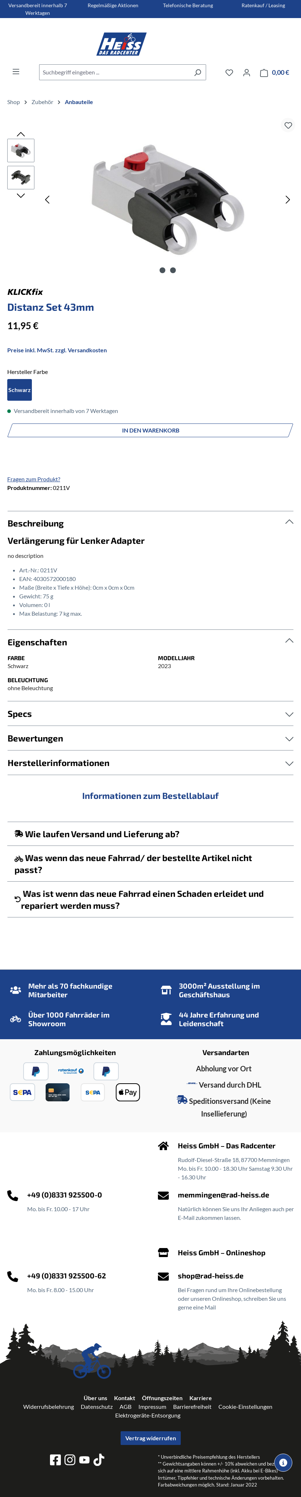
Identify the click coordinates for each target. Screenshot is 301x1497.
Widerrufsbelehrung (48, 1406)
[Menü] (16, 71)
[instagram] (69, 1461)
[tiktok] (98, 1461)
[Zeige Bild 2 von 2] (173, 270)
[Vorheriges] (47, 199)
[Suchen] (197, 72)
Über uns (95, 1397)
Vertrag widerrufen (150, 1437)
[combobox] (114, 72)
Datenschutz (97, 1406)
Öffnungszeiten (162, 1397)
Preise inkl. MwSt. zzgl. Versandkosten (57, 350)
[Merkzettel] (229, 72)
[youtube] (84, 1461)
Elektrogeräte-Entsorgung (147, 1415)
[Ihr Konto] (246, 72)
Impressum (152, 1406)
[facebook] (55, 1461)
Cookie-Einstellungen (245, 1406)
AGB (125, 1406)
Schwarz (19, 389)
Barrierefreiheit (192, 1406)
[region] (150, 199)
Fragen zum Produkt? (33, 479)
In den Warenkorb (150, 430)
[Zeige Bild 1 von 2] (162, 270)
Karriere (200, 1397)
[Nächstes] (288, 199)
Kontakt (124, 1397)
